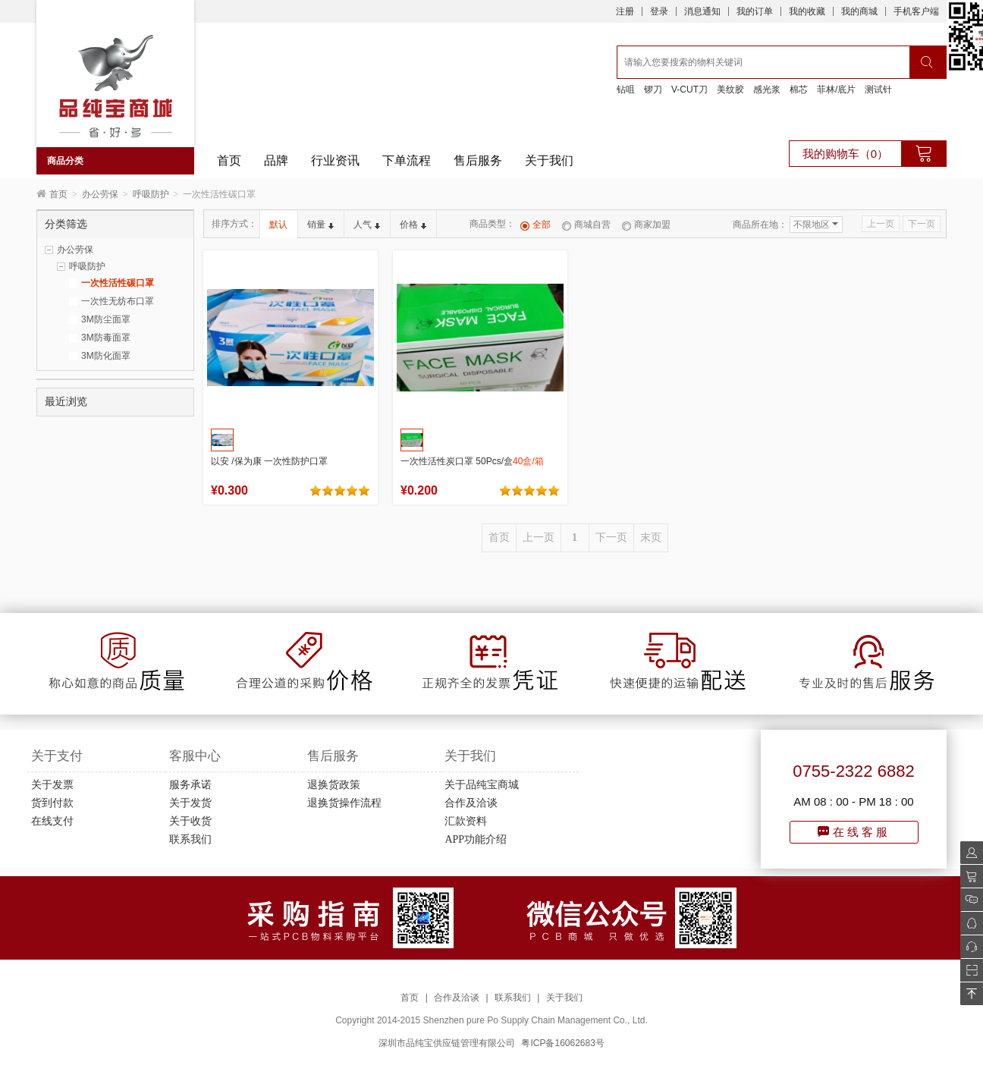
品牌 (276, 160)
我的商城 (859, 11)
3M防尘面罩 (105, 319)
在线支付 (52, 821)
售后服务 (478, 160)
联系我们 (190, 839)
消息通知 (702, 11)
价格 (413, 224)
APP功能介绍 (475, 839)
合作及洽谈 (471, 803)
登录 (659, 11)
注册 (625, 11)
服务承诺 (190, 784)
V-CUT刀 (689, 89)
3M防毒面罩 (105, 337)
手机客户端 (916, 11)
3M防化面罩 (105, 355)
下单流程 (406, 160)
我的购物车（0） (845, 153)
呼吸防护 (151, 194)
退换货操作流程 (344, 803)
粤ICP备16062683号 (562, 1043)
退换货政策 (333, 784)
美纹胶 (730, 89)
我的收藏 (807, 11)
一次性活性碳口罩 (117, 283)
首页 (229, 160)
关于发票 (52, 784)
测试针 (878, 89)
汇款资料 (465, 821)
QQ (967, 923)
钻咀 (626, 89)
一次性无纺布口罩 (117, 301)
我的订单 (754, 11)
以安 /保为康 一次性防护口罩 (269, 461)
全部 (535, 224)
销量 (320, 224)
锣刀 (653, 89)
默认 (278, 224)
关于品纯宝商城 (481, 784)
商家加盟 (646, 224)
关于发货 (190, 803)
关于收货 (190, 821)
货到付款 (52, 803)
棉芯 (799, 89)
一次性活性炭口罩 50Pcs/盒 (472, 461)
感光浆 (766, 89)
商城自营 (586, 224)
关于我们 (549, 160)
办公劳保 (100, 194)
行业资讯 (335, 160)
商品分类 (65, 161)
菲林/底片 (836, 89)
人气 (366, 224)
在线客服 (854, 831)
